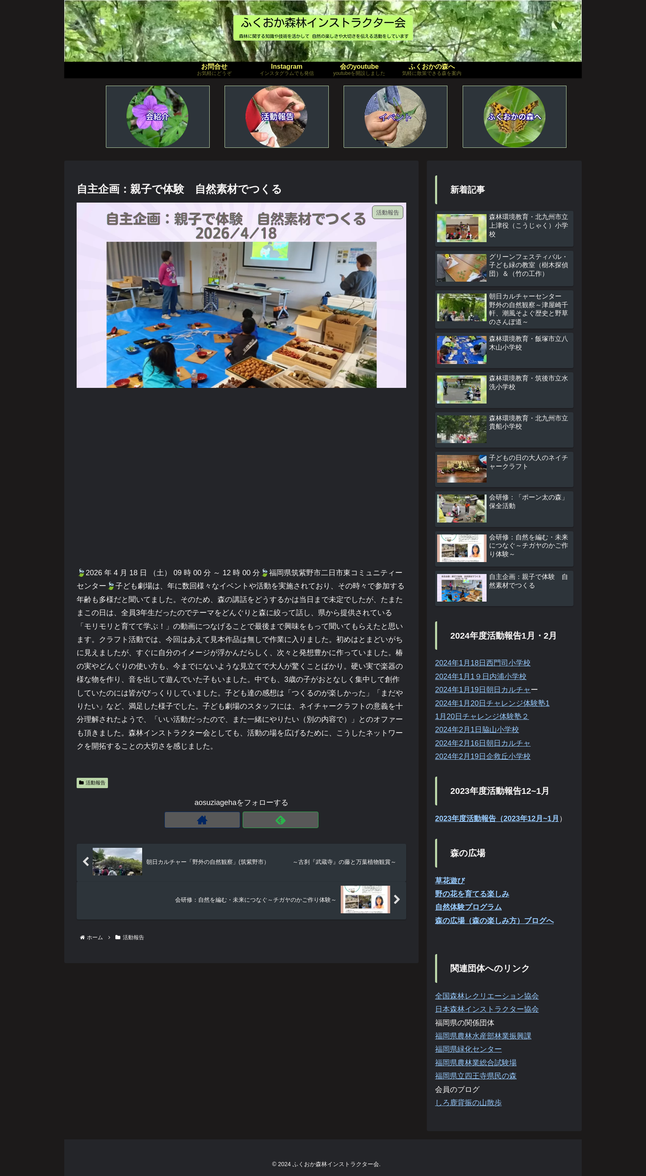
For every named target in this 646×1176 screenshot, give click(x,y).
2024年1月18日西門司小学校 (483, 663)
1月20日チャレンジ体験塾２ (482, 716)
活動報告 (92, 783)
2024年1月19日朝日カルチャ (483, 690)
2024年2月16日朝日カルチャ (483, 743)
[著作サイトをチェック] (232, 820)
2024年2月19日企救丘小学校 (483, 756)
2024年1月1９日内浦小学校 (481, 676)
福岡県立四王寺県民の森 (476, 1076)
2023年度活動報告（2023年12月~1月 (497, 818)
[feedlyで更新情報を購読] (251, 820)
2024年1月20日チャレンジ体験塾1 (492, 703)
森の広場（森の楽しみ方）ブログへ (494, 921)
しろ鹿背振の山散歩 (468, 1103)
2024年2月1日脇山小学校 (477, 730)
